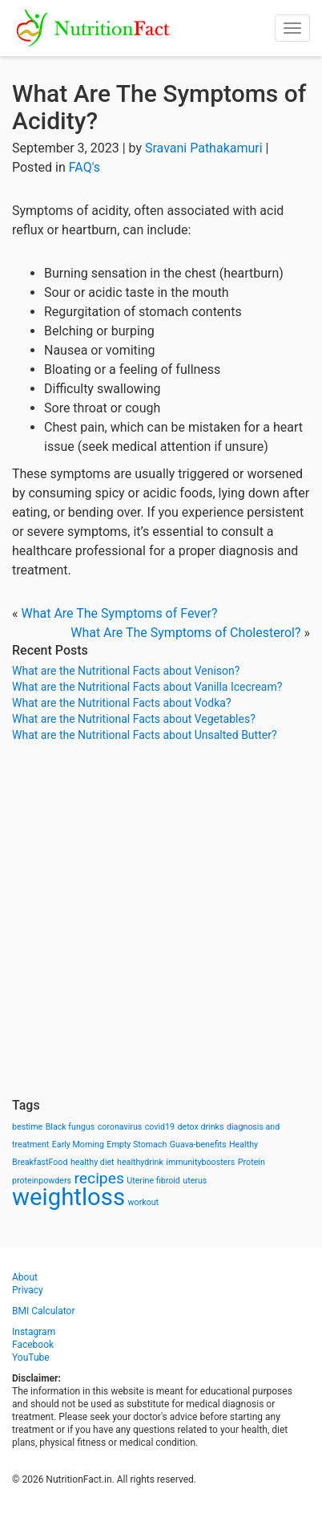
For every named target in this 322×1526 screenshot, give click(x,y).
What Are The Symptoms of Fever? (119, 613)
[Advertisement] (161, 920)
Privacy (27, 1290)
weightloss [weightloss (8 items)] (68, 1197)
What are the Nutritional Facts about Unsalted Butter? (144, 735)
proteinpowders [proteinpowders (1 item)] (41, 1180)
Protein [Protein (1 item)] (251, 1162)
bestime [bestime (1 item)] (27, 1127)
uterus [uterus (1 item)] (195, 1180)
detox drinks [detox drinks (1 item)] (201, 1127)
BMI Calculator (43, 1311)
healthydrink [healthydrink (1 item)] (140, 1162)
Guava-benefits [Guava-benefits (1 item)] (198, 1144)
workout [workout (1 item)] (143, 1202)
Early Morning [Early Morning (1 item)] (78, 1144)
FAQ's (84, 167)
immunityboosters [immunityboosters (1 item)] (200, 1162)
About (25, 1277)
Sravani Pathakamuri (204, 148)
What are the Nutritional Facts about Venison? (125, 670)
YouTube (31, 1357)
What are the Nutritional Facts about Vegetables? (134, 718)
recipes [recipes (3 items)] (99, 1178)
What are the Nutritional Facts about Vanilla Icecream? (147, 686)
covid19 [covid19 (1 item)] (160, 1127)
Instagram (33, 1331)
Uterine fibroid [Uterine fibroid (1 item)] (153, 1180)
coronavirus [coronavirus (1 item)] (120, 1127)
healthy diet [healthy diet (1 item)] (92, 1162)
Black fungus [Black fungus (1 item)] (70, 1127)
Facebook (33, 1344)
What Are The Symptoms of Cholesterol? (185, 632)
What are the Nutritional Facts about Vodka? (121, 702)
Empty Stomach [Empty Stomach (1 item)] (137, 1144)
